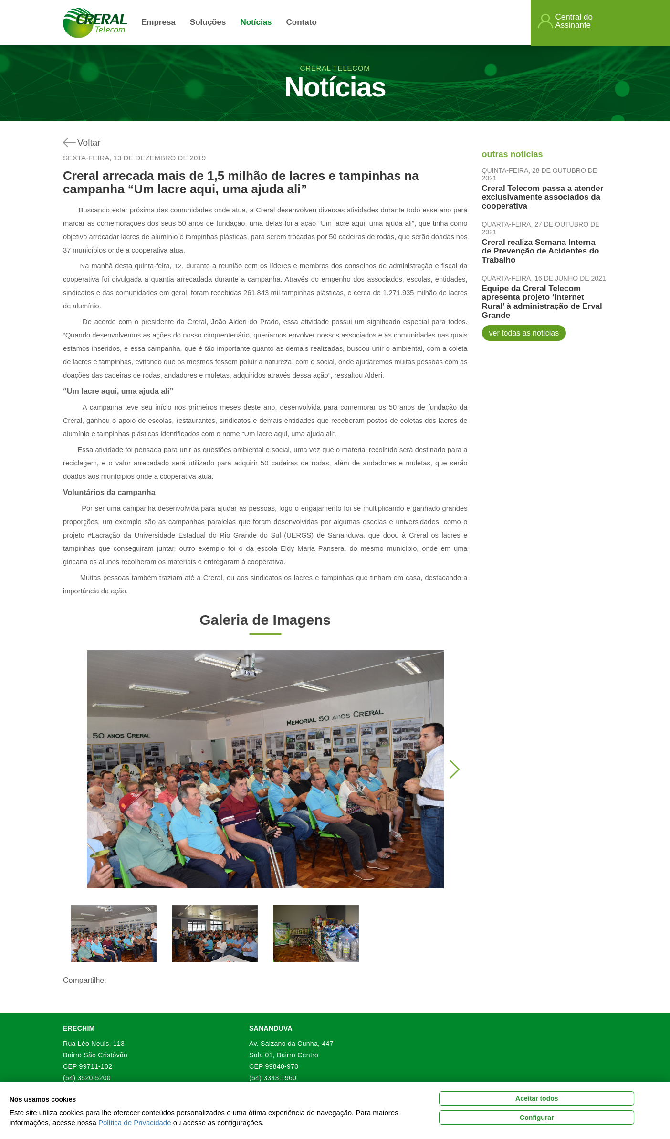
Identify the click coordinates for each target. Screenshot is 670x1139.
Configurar (537, 1117)
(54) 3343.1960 (272, 1078)
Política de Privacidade (134, 1122)
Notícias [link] (256, 22)
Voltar (89, 142)
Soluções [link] (208, 22)
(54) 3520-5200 (87, 1078)
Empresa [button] (158, 22)
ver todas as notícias (524, 333)
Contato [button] (301, 22)
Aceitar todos (536, 1098)
